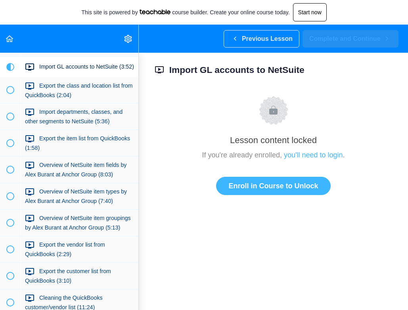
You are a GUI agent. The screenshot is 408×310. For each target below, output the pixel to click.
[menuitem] (128, 39)
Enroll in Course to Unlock (273, 186)
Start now (310, 12)
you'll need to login (313, 155)
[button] (10, 39)
